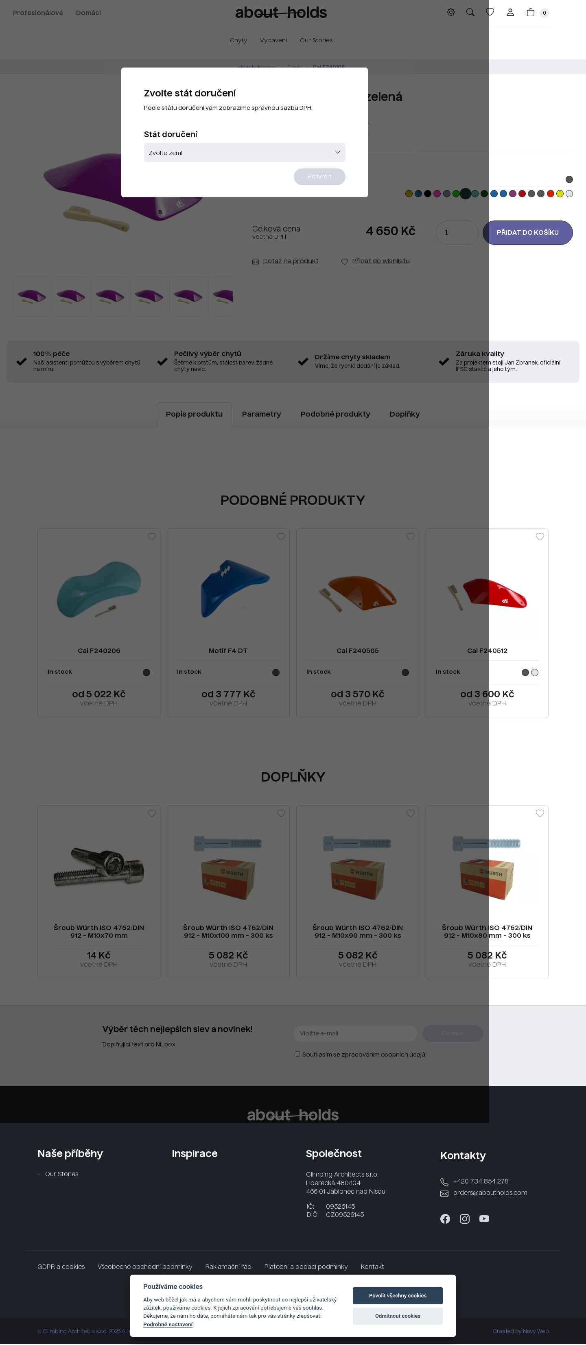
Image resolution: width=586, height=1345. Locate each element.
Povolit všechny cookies (397, 1296)
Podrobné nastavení (167, 1324)
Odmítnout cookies (397, 1316)
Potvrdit (342, 198)
